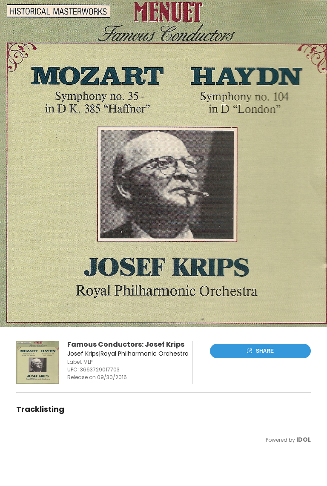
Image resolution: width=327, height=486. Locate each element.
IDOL (303, 439)
